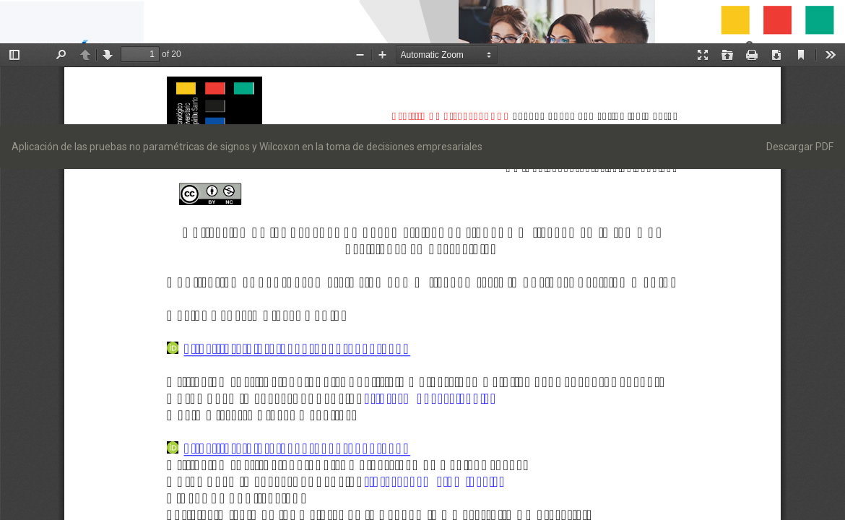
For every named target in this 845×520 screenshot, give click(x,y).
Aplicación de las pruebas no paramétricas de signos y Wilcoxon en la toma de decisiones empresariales (247, 146)
